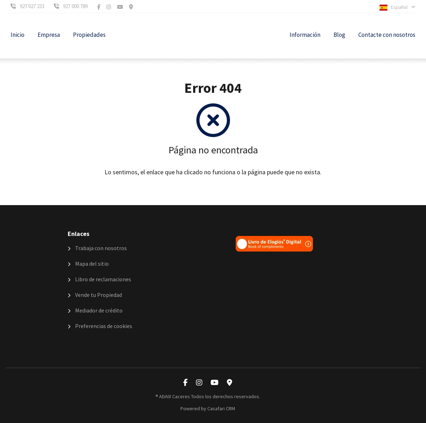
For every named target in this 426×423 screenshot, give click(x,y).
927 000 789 (75, 6)
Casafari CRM (221, 408)
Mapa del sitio (88, 263)
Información (305, 35)
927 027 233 (32, 6)
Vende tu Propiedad (95, 294)
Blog (339, 35)
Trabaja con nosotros (97, 248)
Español (397, 7)
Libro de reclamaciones (99, 279)
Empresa (49, 35)
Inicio (17, 35)
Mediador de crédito (95, 310)
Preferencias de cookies (100, 325)
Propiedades (89, 35)
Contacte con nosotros (386, 35)
